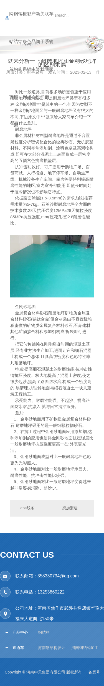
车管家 (51, 23)
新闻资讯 (38, 23)
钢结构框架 (16, 23)
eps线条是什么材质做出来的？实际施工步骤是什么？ (31, 508)
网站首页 (11, 23)
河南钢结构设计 (51, 647)
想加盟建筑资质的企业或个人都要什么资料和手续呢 (75, 508)
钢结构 (20, 23)
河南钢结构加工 (84, 647)
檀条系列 (24, 23)
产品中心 (33, 23)
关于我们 (42, 23)
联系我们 (47, 23)
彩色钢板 (29, 23)
